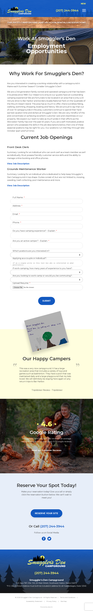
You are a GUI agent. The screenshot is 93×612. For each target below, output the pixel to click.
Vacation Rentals (56, 22)
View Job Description (18, 164)
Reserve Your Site (46, 513)
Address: (17, 206)
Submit (46, 301)
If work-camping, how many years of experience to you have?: (42, 268)
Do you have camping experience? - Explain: (35, 231)
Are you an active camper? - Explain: (31, 241)
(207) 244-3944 (67, 10)
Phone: (17, 223)
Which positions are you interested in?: (31, 251)
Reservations (77, 22)
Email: (16, 214)
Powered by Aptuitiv (46, 607)
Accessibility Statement (34, 601)
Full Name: (18, 198)
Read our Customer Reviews (46, 450)
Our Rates (13, 22)
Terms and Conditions (67, 597)
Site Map (64, 601)
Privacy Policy (51, 601)
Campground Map (32, 22)
